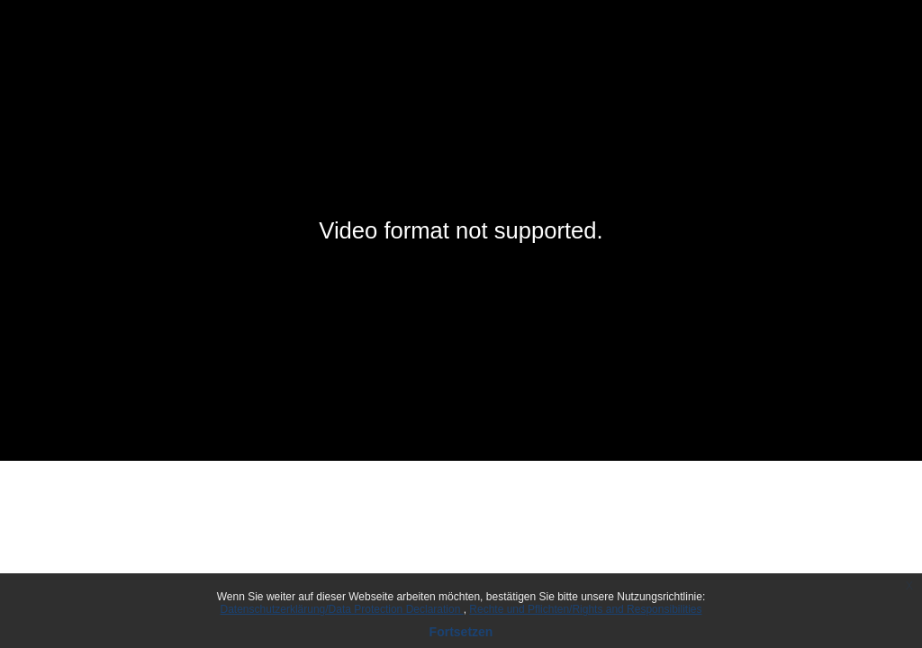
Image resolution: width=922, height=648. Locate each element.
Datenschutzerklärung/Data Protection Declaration (342, 609)
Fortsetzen (461, 632)
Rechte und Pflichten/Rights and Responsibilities (585, 609)
